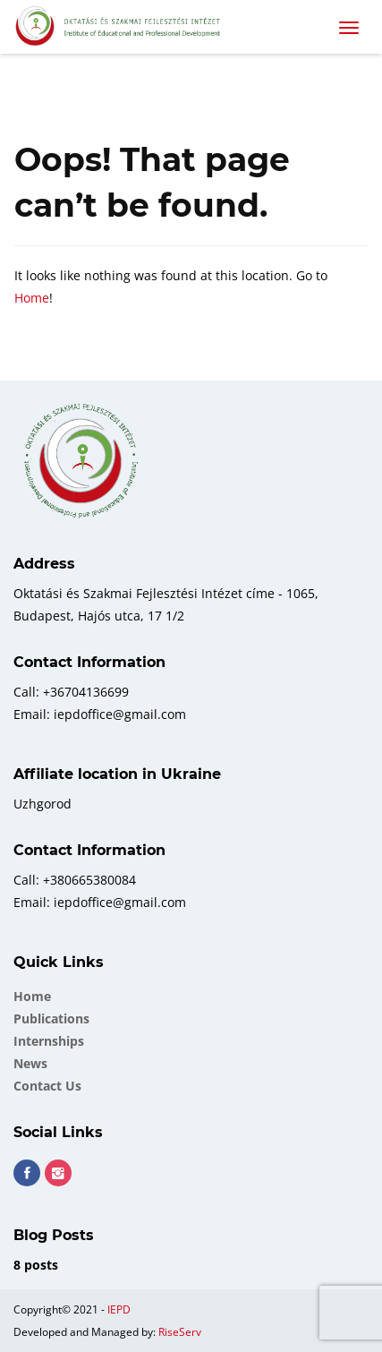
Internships (48, 1040)
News (30, 1063)
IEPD (119, 1309)
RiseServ (179, 1331)
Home (31, 297)
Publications (51, 1018)
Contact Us (47, 1085)
